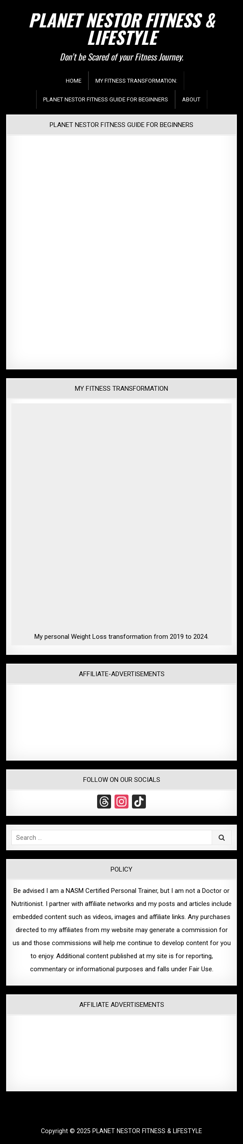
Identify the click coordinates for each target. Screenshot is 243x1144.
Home (73, 80)
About (191, 99)
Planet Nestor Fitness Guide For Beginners (105, 99)
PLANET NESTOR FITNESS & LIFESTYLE (121, 28)
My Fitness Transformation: (136, 80)
